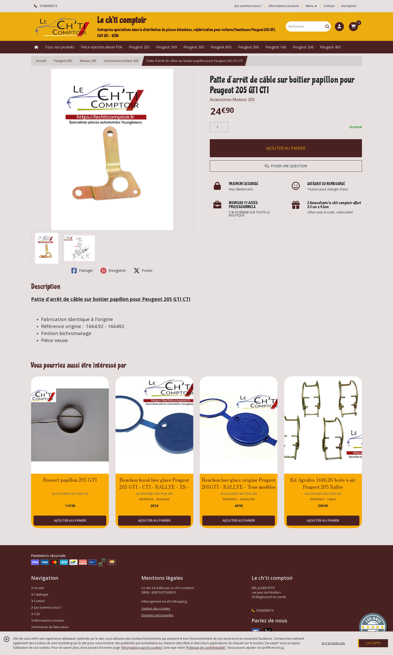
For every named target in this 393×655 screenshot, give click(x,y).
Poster (143, 271)
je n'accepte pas (333, 643)
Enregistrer (113, 271)
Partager (82, 271)
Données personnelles (157, 615)
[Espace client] (339, 26)
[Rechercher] (327, 26)
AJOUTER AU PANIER (285, 148)
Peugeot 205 (63, 61)
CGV (35, 614)
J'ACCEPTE (373, 643)
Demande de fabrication (50, 627)
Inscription (348, 6)
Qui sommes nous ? (46, 607)
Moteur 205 (88, 61)
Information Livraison (47, 620)
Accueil (41, 61)
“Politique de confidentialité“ (206, 647)
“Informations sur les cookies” (142, 647)
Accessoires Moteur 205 (232, 99)
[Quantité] (219, 127)
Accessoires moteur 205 (121, 61)
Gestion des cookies (155, 608)
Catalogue (39, 594)
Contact (329, 6)
